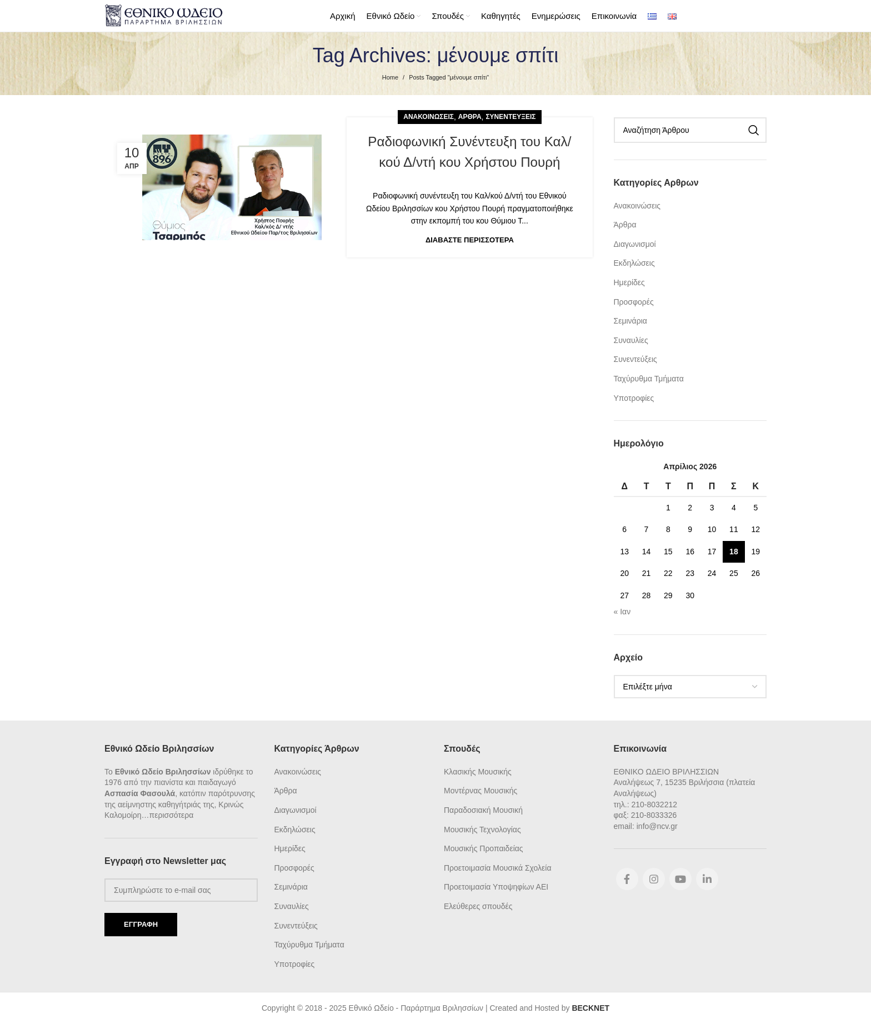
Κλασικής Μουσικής (478, 770)
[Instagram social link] (654, 878)
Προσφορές (634, 300)
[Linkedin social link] (707, 878)
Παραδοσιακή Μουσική (483, 809)
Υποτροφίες (634, 397)
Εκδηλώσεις (634, 261)
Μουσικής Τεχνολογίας (482, 828)
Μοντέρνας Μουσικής (480, 789)
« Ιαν (622, 610)
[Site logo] (163, 14)
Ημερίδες (629, 281)
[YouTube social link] (680, 878)
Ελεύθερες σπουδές (478, 905)
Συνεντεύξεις (510, 116)
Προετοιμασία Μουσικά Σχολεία (497, 866)
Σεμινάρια (630, 319)
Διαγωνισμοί (635, 243)
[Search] (690, 129)
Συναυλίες (631, 339)
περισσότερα (171, 814)
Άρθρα (470, 116)
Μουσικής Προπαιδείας (483, 847)
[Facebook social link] (627, 878)
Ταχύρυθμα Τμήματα (649, 377)
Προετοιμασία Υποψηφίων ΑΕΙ (496, 885)
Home (390, 76)
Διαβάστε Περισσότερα (470, 238)
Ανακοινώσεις (428, 116)
